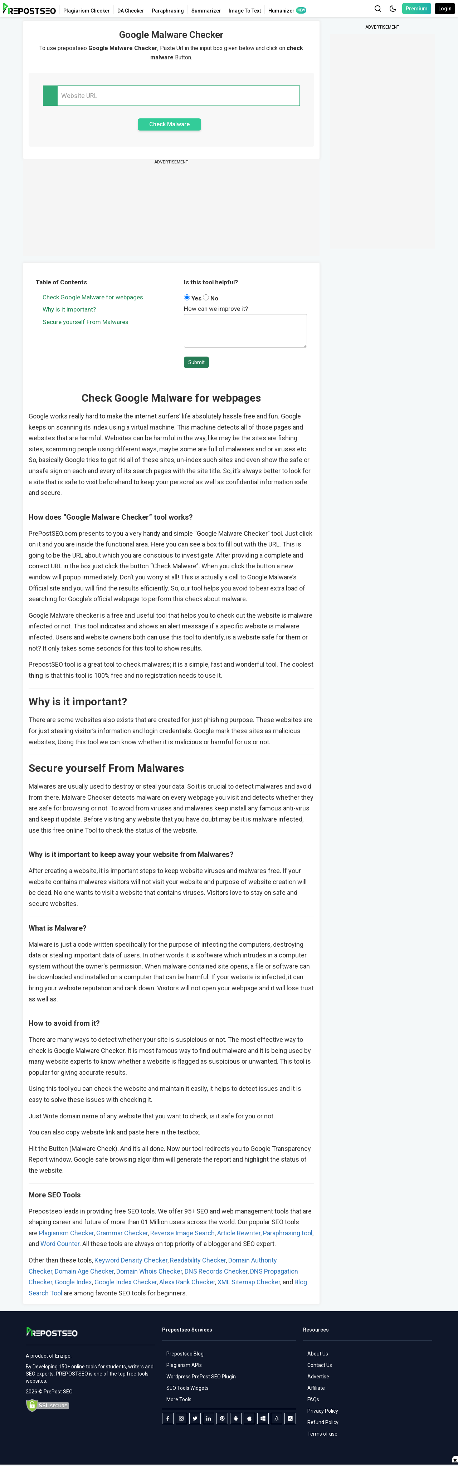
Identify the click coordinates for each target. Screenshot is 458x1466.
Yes (193, 298)
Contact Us (319, 1365)
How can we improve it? (216, 308)
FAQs (313, 1399)
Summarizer (206, 11)
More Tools (178, 1399)
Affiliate (316, 1388)
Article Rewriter (238, 1233)
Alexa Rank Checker (187, 1282)
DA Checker (130, 11)
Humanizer (281, 11)
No (210, 298)
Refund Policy (322, 1422)
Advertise (318, 1376)
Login (445, 8)
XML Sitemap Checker (249, 1282)
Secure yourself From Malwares (85, 321)
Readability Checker (198, 1260)
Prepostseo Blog (185, 1354)
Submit (196, 362)
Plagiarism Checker (86, 11)
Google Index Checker (125, 1282)
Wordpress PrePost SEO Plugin (201, 1376)
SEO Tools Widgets (187, 1388)
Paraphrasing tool (287, 1233)
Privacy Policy (322, 1411)
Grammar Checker (122, 1233)
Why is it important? (69, 309)
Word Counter (59, 1243)
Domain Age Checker (84, 1271)
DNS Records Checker (216, 1271)
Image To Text (245, 11)
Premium (417, 8)
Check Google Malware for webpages (93, 297)
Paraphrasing (168, 11)
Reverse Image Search (182, 1233)
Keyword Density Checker (130, 1260)
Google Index (73, 1282)
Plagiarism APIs (184, 1365)
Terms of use (322, 1434)
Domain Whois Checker (149, 1271)
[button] (393, 8)
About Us (317, 1354)
